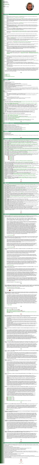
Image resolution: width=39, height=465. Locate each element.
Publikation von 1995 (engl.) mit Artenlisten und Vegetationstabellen (24, 160)
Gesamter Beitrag (9, 340)
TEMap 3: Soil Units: (9, 309)
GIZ (12, 29)
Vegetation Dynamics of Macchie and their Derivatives (14, 114)
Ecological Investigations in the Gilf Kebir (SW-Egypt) (28, 175)
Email (21, 462)
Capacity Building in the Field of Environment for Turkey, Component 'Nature (22, 41)
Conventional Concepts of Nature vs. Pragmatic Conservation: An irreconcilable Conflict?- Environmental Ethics (23, 142)
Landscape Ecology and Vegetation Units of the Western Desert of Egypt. (22, 165)
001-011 (11, 156)
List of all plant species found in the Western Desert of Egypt (15, 400)
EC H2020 (22, 18)
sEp (38, 13)
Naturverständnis (11, 196)
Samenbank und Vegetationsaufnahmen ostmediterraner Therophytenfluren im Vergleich (24, 174)
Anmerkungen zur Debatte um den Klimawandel (13, 117)
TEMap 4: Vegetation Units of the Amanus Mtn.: (12, 310)
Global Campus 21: (20, 189)
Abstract (16, 287)
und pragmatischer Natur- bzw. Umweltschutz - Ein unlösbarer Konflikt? (22, 196)
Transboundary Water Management (12, 118)
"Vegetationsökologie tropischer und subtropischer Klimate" (22, 119)
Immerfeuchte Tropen (15, 103)
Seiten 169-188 (9, 398)
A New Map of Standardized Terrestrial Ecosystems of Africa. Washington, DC (20, 140)
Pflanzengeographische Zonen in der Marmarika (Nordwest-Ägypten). (21, 173)
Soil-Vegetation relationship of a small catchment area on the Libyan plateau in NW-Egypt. (25, 167)
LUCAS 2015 (21, 22)
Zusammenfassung (9, 287)
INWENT (35, 188)
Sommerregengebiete (9, 103)
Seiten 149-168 (9, 397)
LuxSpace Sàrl (17, 17)
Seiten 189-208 (9, 399)
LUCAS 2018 (21, 16)
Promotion (8, 67)
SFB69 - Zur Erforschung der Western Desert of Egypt (14, 116)
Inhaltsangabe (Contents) (11, 396)
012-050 (11, 157)
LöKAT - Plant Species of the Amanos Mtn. (13, 115)
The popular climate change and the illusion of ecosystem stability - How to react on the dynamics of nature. (22, 184)
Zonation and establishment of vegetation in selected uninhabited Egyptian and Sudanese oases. (21, 153)
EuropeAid (12, 37)
